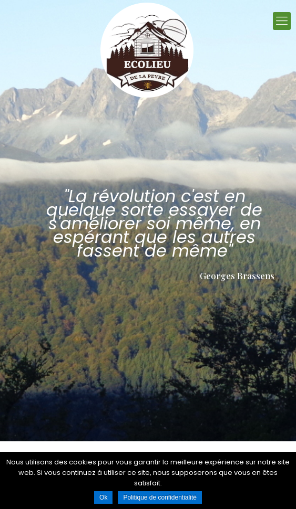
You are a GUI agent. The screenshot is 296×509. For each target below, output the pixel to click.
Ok (103, 497)
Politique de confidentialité (159, 497)
